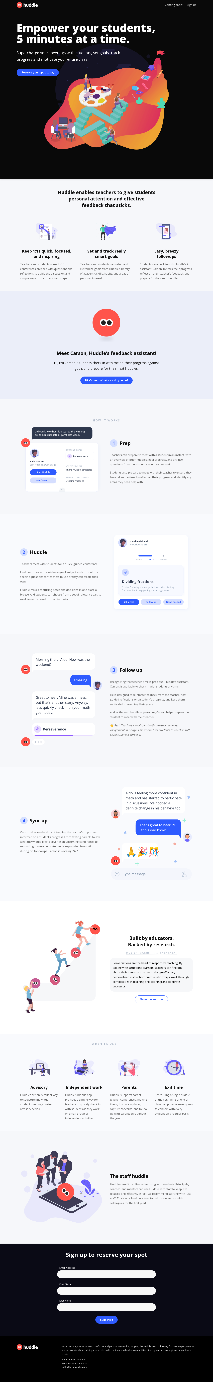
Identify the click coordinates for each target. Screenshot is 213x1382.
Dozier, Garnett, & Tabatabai (151, 952)
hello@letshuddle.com (74, 1367)
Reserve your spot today (37, 72)
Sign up (191, 5)
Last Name (65, 1300)
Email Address (67, 1267)
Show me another (151, 999)
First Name (65, 1284)
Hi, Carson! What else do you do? (106, 380)
